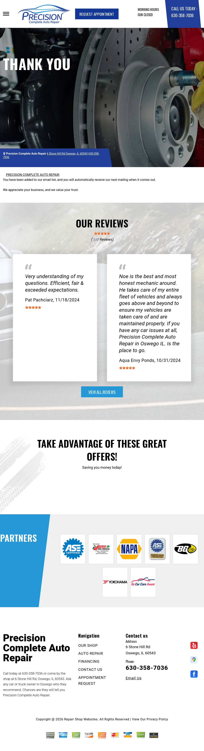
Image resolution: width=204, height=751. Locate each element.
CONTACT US (90, 669)
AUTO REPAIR (90, 653)
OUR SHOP (88, 645)
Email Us (134, 678)
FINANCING (88, 661)
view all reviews (102, 391)
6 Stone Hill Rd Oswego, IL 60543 (67, 153)
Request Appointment (96, 14)
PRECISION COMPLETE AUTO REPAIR (32, 175)
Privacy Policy (157, 719)
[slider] (102, 233)
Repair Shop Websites (81, 719)
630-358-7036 (182, 15)
